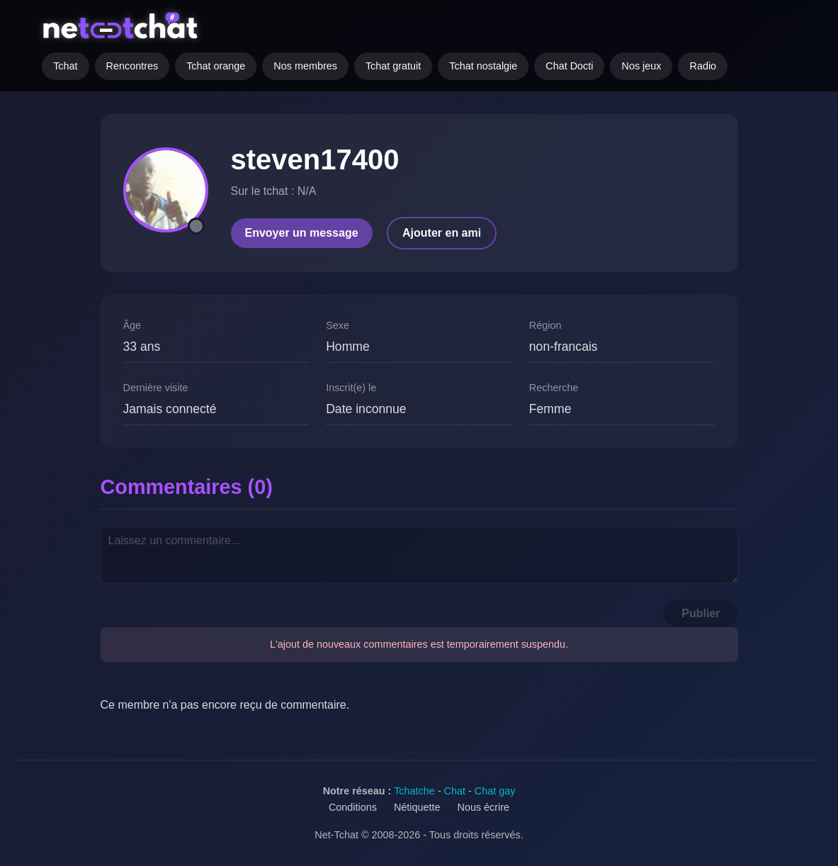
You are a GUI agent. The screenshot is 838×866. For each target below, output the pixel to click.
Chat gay (495, 791)
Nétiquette (417, 807)
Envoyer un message (301, 233)
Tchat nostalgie (483, 66)
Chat (454, 791)
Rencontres (132, 66)
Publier (700, 613)
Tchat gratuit (393, 66)
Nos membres (305, 66)
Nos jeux (641, 66)
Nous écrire (484, 807)
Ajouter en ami (441, 233)
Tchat (65, 66)
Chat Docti (569, 66)
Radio (702, 66)
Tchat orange (215, 66)
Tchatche (414, 791)
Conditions (353, 807)
